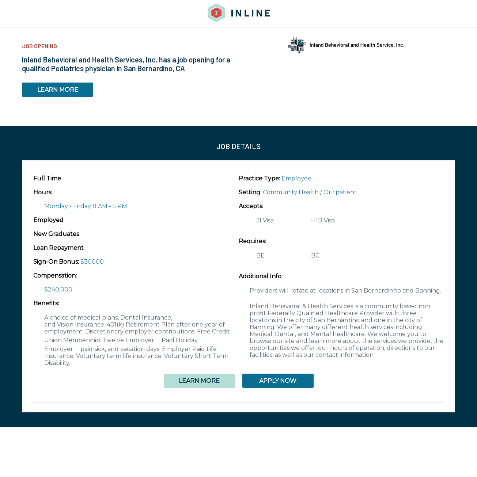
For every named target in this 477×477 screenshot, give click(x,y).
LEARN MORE (57, 89)
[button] (238, 402)
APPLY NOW (277, 380)
